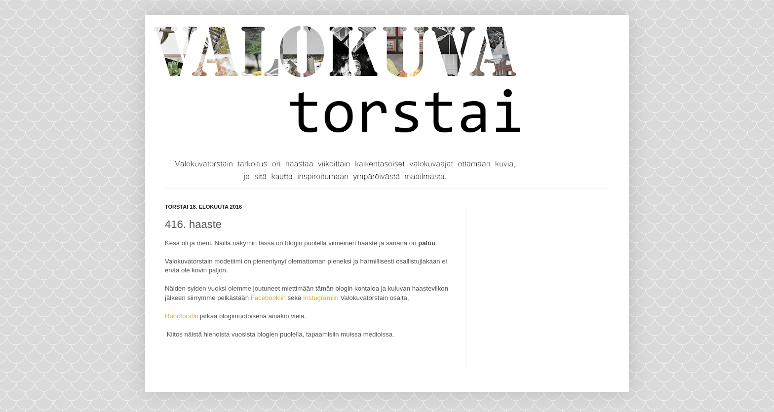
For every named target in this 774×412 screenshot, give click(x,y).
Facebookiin (268, 297)
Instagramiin (321, 297)
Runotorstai (181, 316)
